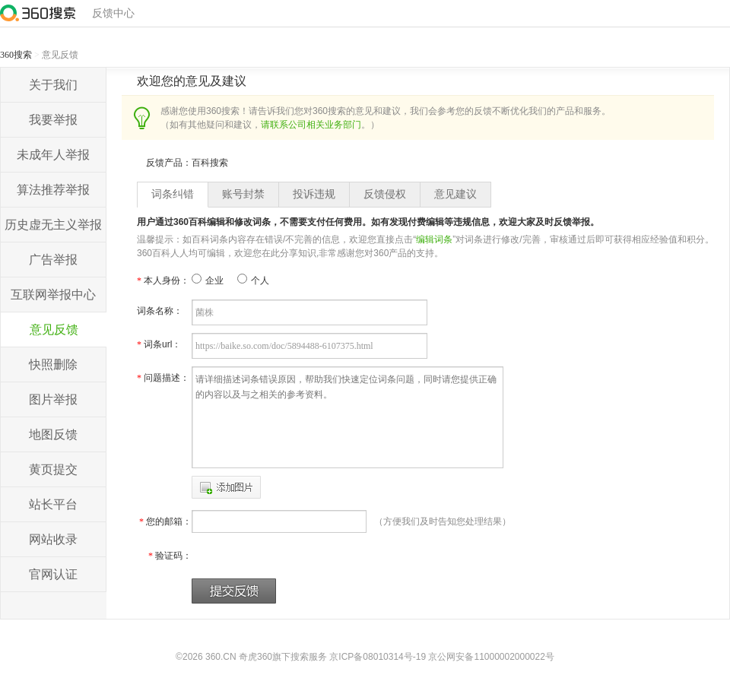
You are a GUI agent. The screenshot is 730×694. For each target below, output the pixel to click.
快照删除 (53, 364)
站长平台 (53, 504)
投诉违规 (314, 194)
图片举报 (53, 399)
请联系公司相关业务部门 (311, 124)
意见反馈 (54, 329)
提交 (234, 591)
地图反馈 (53, 434)
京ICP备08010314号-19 (377, 656)
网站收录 (53, 539)
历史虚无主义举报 (53, 224)
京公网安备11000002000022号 (491, 656)
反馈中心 (113, 13)
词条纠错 (172, 194)
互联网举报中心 (53, 294)
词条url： (159, 344)
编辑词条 (434, 239)
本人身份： (163, 280)
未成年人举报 (53, 154)
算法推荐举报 (53, 189)
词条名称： (159, 311)
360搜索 (16, 54)
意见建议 (455, 194)
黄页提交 (53, 469)
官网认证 (53, 574)
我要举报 (53, 119)
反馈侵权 (384, 194)
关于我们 (53, 84)
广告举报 (53, 259)
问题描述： (163, 377)
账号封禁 (243, 194)
